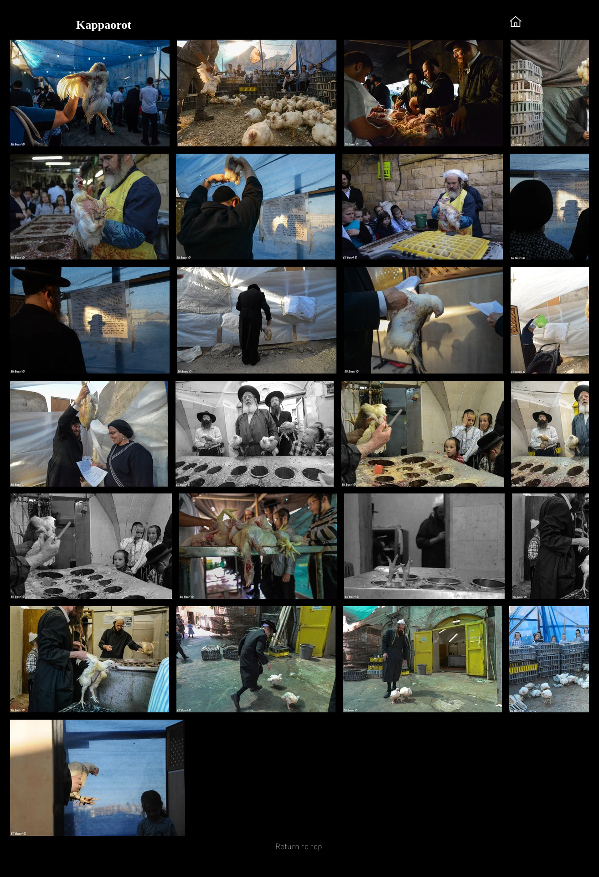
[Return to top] (298, 845)
